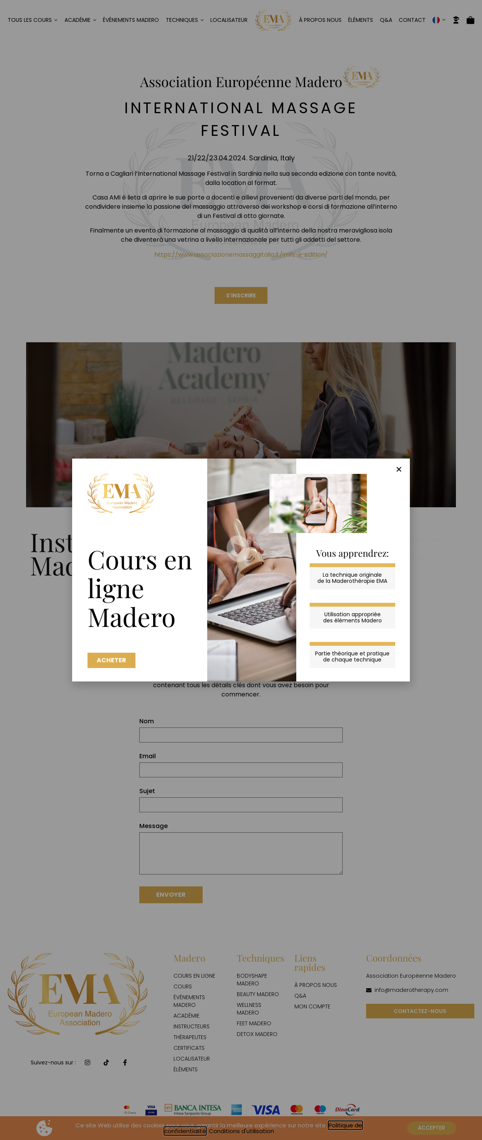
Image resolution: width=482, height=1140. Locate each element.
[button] (399, 469)
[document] (241, 570)
